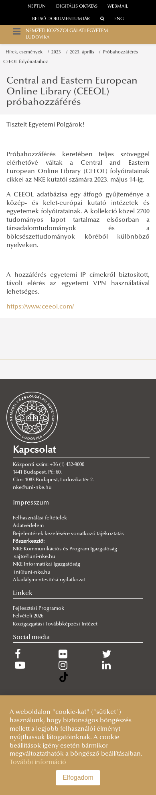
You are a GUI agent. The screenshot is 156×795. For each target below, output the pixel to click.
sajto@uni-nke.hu (34, 556)
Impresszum (31, 503)
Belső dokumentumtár (61, 19)
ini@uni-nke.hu (32, 572)
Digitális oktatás (76, 6)
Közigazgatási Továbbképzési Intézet (55, 624)
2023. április (83, 52)
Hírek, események (25, 52)
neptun (37, 6)
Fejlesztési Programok (38, 608)
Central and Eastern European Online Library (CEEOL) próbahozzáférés (72, 91)
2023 (57, 52)
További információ (38, 762)
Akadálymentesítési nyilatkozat (49, 580)
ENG (119, 19)
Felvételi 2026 (28, 616)
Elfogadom (78, 777)
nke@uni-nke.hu (32, 487)
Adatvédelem (28, 525)
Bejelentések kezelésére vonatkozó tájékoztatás (68, 533)
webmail (117, 6)
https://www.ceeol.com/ (40, 307)
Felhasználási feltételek (40, 518)
